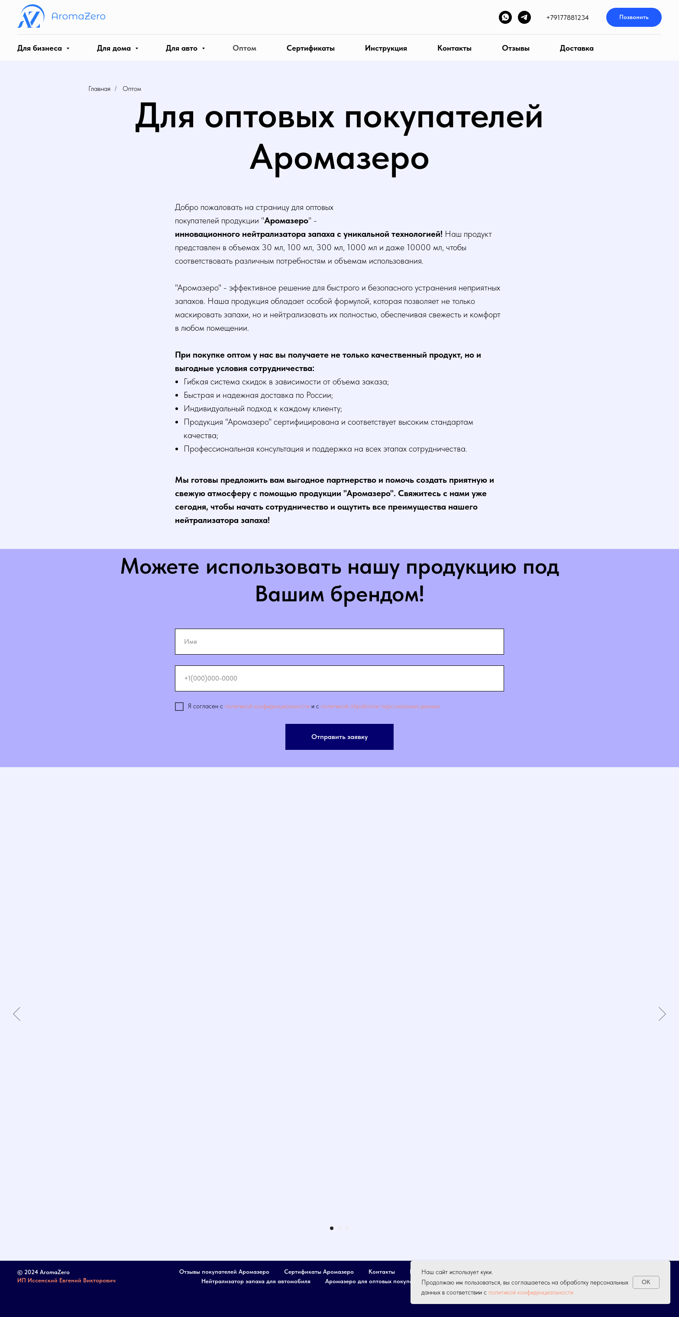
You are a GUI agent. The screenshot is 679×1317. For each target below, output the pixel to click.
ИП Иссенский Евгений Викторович (66, 1280)
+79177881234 (567, 17)
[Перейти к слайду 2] (339, 1228)
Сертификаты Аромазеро (319, 1271)
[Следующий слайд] (662, 1014)
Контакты (454, 47)
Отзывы (516, 47)
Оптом (244, 47)
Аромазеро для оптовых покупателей (376, 1281)
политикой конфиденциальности (267, 706)
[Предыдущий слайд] (16, 1014)
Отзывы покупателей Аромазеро (224, 1271)
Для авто (183, 47)
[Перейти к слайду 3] (347, 1228)
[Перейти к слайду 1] (331, 1228)
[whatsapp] (505, 17)
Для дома (115, 47)
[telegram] (524, 17)
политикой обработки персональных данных (380, 706)
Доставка (577, 47)
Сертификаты (311, 47)
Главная (99, 88)
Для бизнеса (40, 47)
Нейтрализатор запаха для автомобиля (255, 1281)
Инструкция (386, 47)
